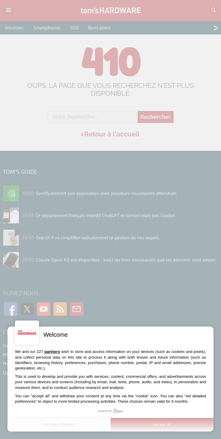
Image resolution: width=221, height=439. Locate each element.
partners (52, 351)
